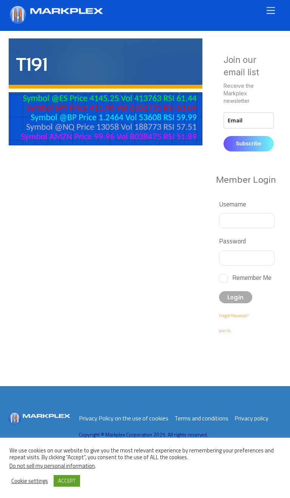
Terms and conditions (201, 418)
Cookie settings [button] (29, 481)
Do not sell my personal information (52, 465)
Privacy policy (251, 418)
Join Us (225, 331)
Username (232, 204)
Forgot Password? (233, 316)
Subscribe (248, 144)
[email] (249, 120)
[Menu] (270, 10)
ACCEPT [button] (67, 480)
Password (232, 241)
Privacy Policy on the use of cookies (123, 418)
